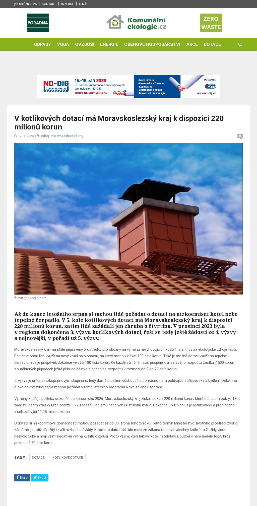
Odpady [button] (42, 44)
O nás (84, 4)
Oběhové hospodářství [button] (152, 44)
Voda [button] (63, 44)
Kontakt (49, 4)
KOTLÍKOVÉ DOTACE (67, 457)
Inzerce (67, 4)
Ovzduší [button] (84, 44)
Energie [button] (109, 44)
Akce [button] (192, 44)
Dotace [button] (212, 44)
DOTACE (38, 457)
